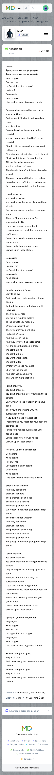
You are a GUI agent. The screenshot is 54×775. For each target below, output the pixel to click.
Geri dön (43, 51)
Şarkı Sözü (27, 21)
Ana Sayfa (7, 18)
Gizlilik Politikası (35, 750)
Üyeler (25, 741)
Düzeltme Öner (34, 698)
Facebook (43, 744)
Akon (35, 18)
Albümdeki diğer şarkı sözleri (22, 711)
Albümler (12, 21)
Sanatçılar (23, 18)
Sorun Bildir (27, 759)
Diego (18, 698)
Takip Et (23, 35)
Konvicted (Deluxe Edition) (31, 692)
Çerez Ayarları (17, 750)
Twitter (30, 744)
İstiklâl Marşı (39, 741)
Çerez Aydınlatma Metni (27, 753)
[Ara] (36, 8)
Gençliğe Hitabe (15, 744)
